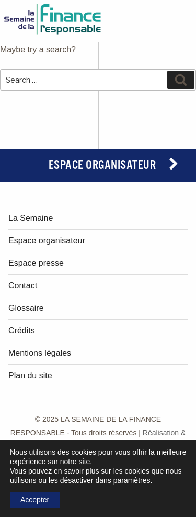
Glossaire (26, 308)
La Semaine (30, 217)
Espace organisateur (102, 166)
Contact (22, 285)
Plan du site (30, 375)
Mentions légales (39, 353)
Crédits (21, 330)
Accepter (34, 500)
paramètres (132, 480)
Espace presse (36, 262)
